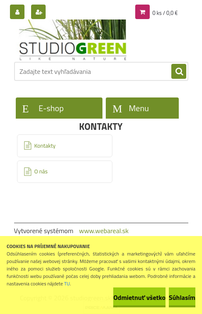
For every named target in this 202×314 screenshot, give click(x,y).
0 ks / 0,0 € (165, 13)
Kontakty (45, 145)
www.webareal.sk (104, 231)
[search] (178, 72)
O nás (41, 171)
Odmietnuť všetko (139, 297)
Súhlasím (182, 297)
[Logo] (71, 40)
